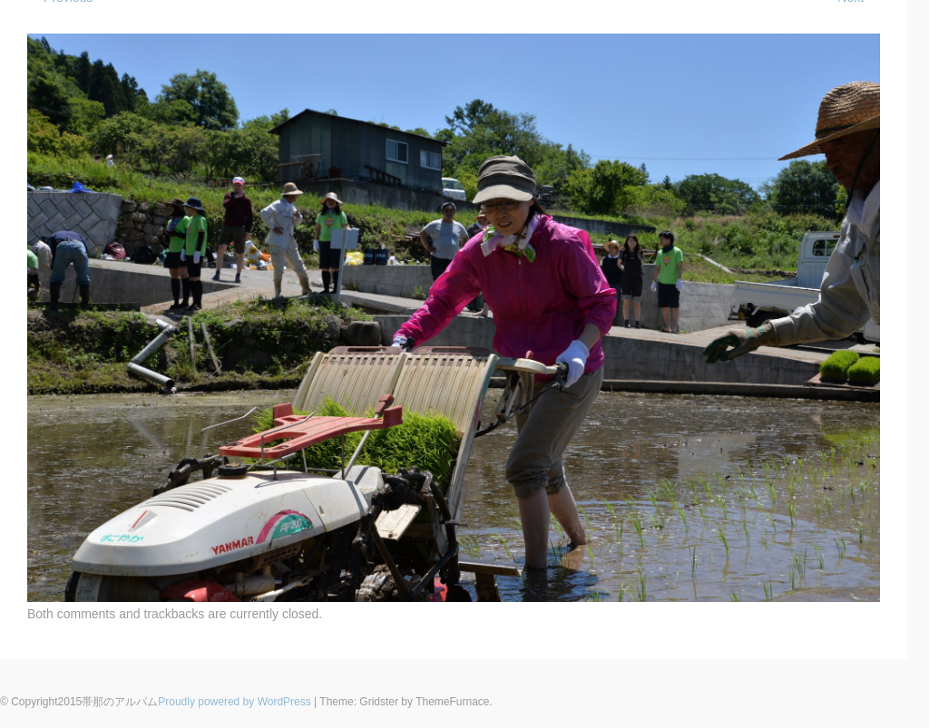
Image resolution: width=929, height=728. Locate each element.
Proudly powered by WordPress (234, 701)
